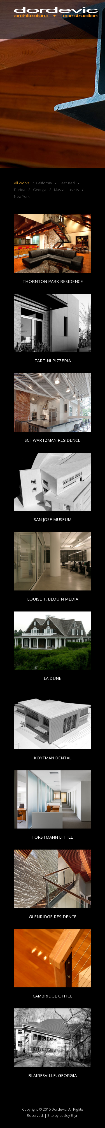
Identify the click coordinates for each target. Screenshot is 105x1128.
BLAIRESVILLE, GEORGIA (52, 1075)
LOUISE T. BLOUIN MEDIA (52, 599)
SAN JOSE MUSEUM (52, 519)
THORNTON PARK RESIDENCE (52, 281)
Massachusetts (66, 189)
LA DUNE (52, 678)
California (44, 182)
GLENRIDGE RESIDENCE (52, 916)
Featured (67, 182)
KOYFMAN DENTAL (52, 757)
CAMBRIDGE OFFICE (53, 996)
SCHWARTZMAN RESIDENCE (52, 440)
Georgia (39, 189)
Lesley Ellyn (68, 1115)
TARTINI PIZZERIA (52, 360)
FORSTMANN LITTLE (52, 837)
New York (21, 196)
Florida (19, 189)
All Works (21, 182)
